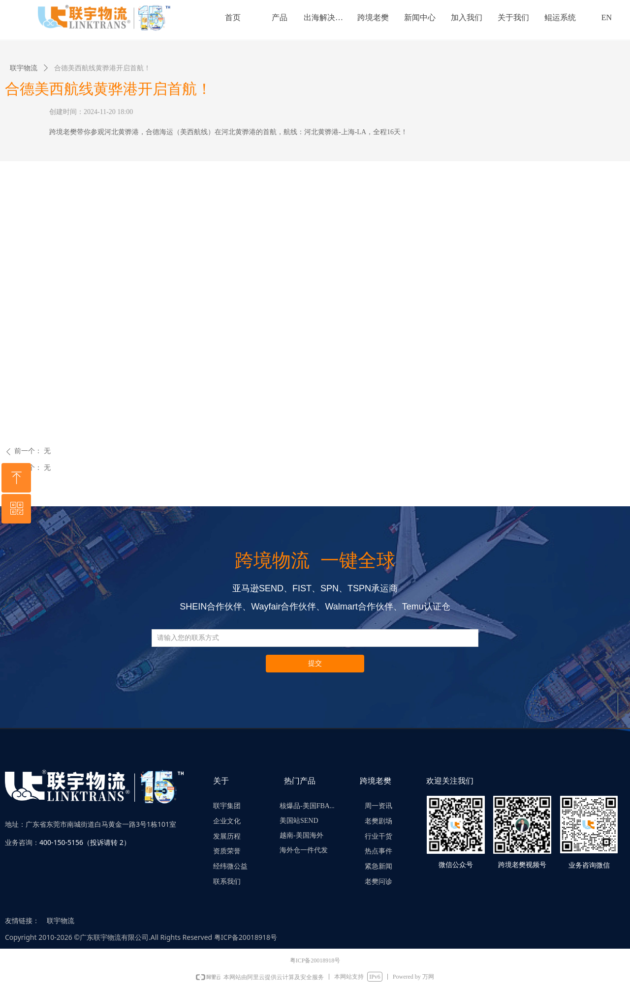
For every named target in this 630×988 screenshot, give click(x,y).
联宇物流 (23, 68)
